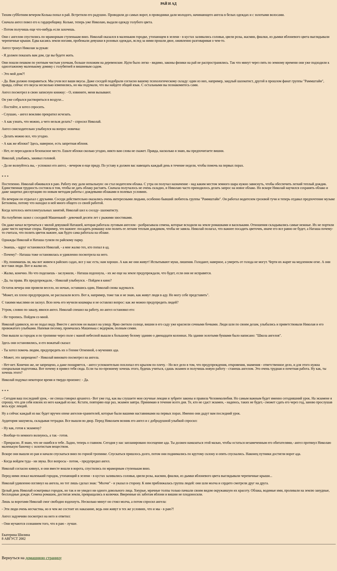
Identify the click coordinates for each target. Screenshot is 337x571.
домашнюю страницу (43, 558)
